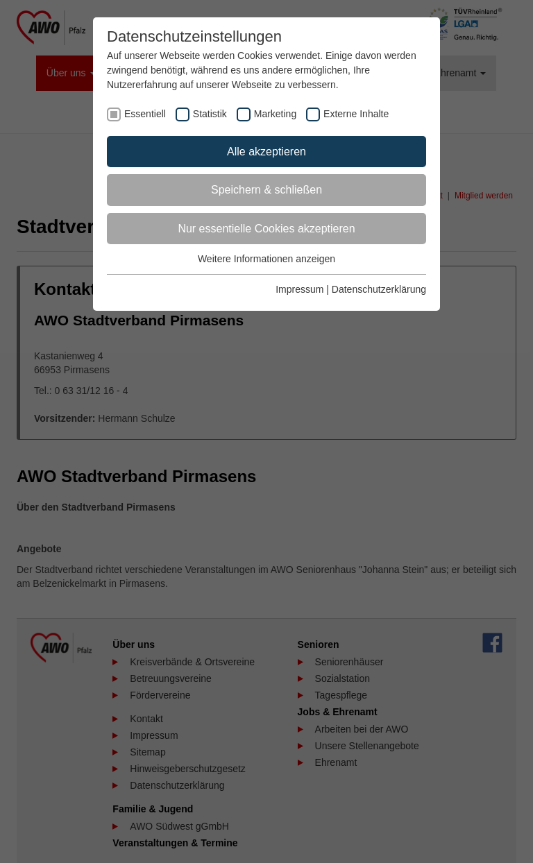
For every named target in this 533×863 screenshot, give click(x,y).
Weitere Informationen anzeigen (266, 258)
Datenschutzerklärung (379, 289)
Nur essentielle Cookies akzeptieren (266, 228)
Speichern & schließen (266, 190)
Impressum (299, 289)
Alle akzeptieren (266, 151)
